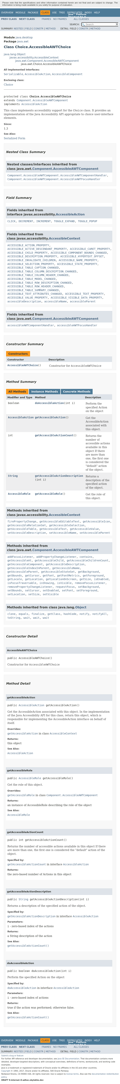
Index (88, 12)
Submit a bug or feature (12, 1056)
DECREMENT (26, 221)
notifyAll (99, 613)
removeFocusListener (90, 583)
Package (33, 12)
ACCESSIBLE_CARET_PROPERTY (90, 248)
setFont (67, 590)
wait (26, 617)
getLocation (34, 579)
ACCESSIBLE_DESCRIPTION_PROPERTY (32, 256)
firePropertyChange (21, 521)
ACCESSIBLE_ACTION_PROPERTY (28, 245)
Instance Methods (44, 391)
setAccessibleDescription (26, 532)
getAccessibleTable (21, 528)
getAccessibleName (65, 568)
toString (13, 617)
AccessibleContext (64, 238)
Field (28, 28)
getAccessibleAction (50, 417)
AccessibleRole (19, 493)
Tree (62, 12)
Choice (8, 84)
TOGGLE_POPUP (87, 221)
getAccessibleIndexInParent (28, 568)
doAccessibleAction (49, 403)
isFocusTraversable (21, 583)
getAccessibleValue (84, 528)
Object (81, 607)
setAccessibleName (62, 532)
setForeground (86, 590)
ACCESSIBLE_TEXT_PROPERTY (84, 293)
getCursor (32, 575)
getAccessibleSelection (66, 525)
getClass (54, 613)
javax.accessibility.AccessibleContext (34, 57)
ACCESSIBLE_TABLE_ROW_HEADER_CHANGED (35, 286)
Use (54, 12)
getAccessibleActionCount (54, 435)
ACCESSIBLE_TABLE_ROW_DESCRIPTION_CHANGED (39, 282)
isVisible (64, 583)
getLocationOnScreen (61, 579)
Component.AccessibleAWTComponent (42, 100)
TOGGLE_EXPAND (64, 221)
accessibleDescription (24, 301)
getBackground (88, 571)
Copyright (5, 1071)
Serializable (13, 74)
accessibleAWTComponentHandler (30, 325)
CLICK (11, 221)
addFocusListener (20, 556)
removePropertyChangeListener (29, 586)
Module (20, 12)
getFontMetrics (68, 575)
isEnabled (101, 579)
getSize (85, 579)
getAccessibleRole (48, 493)
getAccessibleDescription (65, 564)
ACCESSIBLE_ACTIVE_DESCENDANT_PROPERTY (37, 248)
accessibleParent (83, 301)
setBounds (14, 590)
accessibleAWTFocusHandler (77, 325)
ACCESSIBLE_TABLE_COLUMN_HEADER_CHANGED (37, 275)
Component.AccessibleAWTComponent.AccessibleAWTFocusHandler (53, 179)
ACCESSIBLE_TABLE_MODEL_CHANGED (31, 278)
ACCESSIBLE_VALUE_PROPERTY (27, 297)
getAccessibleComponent (25, 564)
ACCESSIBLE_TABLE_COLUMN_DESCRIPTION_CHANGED (41, 271)
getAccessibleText (53, 528)
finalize (37, 613)
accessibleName (55, 301)
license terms (72, 1074)
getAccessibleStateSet (58, 571)
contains (85, 556)
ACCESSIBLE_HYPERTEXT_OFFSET (82, 256)
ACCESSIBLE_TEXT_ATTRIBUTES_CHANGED (34, 293)
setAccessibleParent (94, 532)
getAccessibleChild (49, 560)
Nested (18, 28)
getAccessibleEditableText (60, 521)
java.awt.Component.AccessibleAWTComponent (47, 60)
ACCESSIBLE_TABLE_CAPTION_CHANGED (33, 267)
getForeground (93, 575)
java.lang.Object (14, 54)
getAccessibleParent (22, 571)
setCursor (32, 590)
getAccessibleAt (19, 560)
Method (51, 28)
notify (84, 613)
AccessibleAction (37, 74)
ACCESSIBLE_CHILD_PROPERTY (27, 252)
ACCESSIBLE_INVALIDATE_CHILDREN (31, 260)
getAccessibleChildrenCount (87, 560)
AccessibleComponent (67, 74)
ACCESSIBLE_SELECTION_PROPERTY (30, 264)
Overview (7, 12)
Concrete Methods (77, 391)
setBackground (88, 586)
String (13, 475)
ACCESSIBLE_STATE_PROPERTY (77, 264)
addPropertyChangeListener (56, 556)
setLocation (16, 594)
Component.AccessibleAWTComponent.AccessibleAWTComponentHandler (57, 175)
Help (97, 12)
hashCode (70, 613)
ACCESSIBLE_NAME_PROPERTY (78, 260)
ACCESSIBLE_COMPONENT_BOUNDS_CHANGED (79, 252)
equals (23, 613)
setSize (34, 594)
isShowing (47, 583)
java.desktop (24, 37)
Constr (38, 28)
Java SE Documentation (68, 1059)
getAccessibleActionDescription (59, 475)
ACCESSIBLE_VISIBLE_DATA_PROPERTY (76, 297)
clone (11, 613)
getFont (48, 575)
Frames (46, 19)
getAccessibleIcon (96, 521)
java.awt (22, 41)
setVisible (51, 594)
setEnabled (51, 590)
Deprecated (74, 12)
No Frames (60, 19)
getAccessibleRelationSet (26, 525)
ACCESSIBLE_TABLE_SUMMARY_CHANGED (33, 290)
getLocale (14, 579)
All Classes (81, 19)
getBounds (14, 575)
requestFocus (65, 586)
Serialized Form (14, 138)
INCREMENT (43, 221)
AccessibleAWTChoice (22, 365)
